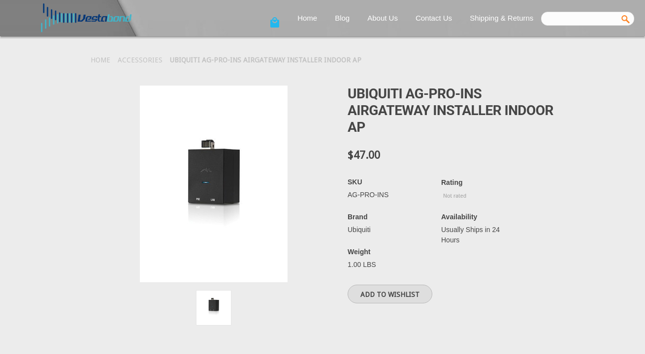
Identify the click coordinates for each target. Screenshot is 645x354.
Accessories (140, 60)
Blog (342, 18)
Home (307, 18)
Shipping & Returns (501, 18)
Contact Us (434, 18)
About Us (382, 18)
